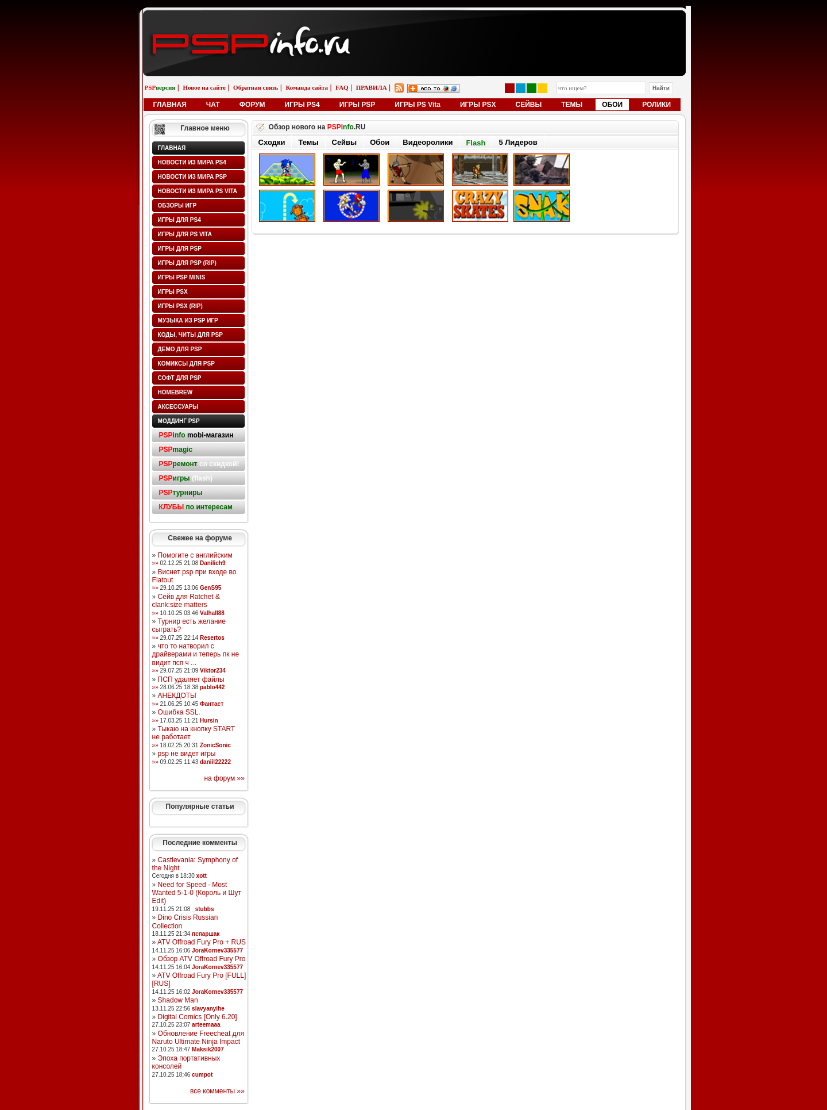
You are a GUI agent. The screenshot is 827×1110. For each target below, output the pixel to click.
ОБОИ (612, 105)
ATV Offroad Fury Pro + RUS (201, 942)
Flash (475, 143)
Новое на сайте (204, 87)
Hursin (209, 720)
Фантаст (211, 704)
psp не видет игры (187, 754)
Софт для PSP (180, 378)
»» (155, 563)
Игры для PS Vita (185, 234)
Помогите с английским (195, 555)
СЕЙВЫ (528, 105)
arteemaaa (206, 1024)
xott (201, 876)
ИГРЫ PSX (478, 105)
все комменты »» (217, 1091)
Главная (172, 148)
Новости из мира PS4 (192, 162)
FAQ (341, 87)
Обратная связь (255, 87)
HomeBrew (175, 392)
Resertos (212, 638)
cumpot (202, 1074)
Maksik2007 (208, 1049)
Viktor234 (213, 670)
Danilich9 (212, 563)
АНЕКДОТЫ (177, 696)
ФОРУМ (252, 105)
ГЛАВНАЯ (170, 105)
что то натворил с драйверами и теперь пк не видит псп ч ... (195, 654)
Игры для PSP (180, 248)
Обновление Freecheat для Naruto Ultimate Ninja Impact (198, 1038)
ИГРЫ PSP (357, 105)
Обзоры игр (177, 205)
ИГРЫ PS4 (302, 105)
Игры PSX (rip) (180, 306)
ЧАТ (213, 105)
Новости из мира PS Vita (198, 191)
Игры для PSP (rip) (187, 263)
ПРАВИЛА (371, 87)
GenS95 (210, 588)
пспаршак (205, 934)
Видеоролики (428, 142)
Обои (379, 142)
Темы (308, 142)
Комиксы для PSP (186, 363)
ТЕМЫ (571, 105)
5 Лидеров (517, 142)
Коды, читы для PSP (190, 335)
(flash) (185, 478)
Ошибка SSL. (179, 712)
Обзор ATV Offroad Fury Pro (202, 959)
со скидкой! (199, 464)
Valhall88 (212, 613)
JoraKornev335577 (217, 950)
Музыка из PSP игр (188, 320)
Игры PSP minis (181, 277)
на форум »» (224, 778)
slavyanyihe (208, 1008)
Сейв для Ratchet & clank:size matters (186, 601)
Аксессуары (178, 407)
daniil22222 (215, 762)
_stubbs (203, 909)
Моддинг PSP (179, 421)
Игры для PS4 (179, 220)
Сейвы (344, 142)
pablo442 (212, 687)
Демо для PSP (180, 349)
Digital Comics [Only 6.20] (197, 1017)
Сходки (271, 142)
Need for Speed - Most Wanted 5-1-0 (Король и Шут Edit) (196, 893)
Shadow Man (178, 1000)
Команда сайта (306, 87)
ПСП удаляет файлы (191, 679)
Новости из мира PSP (192, 177)
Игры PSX (173, 292)
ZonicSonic (215, 745)
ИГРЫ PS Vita (417, 105)
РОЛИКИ (656, 105)
